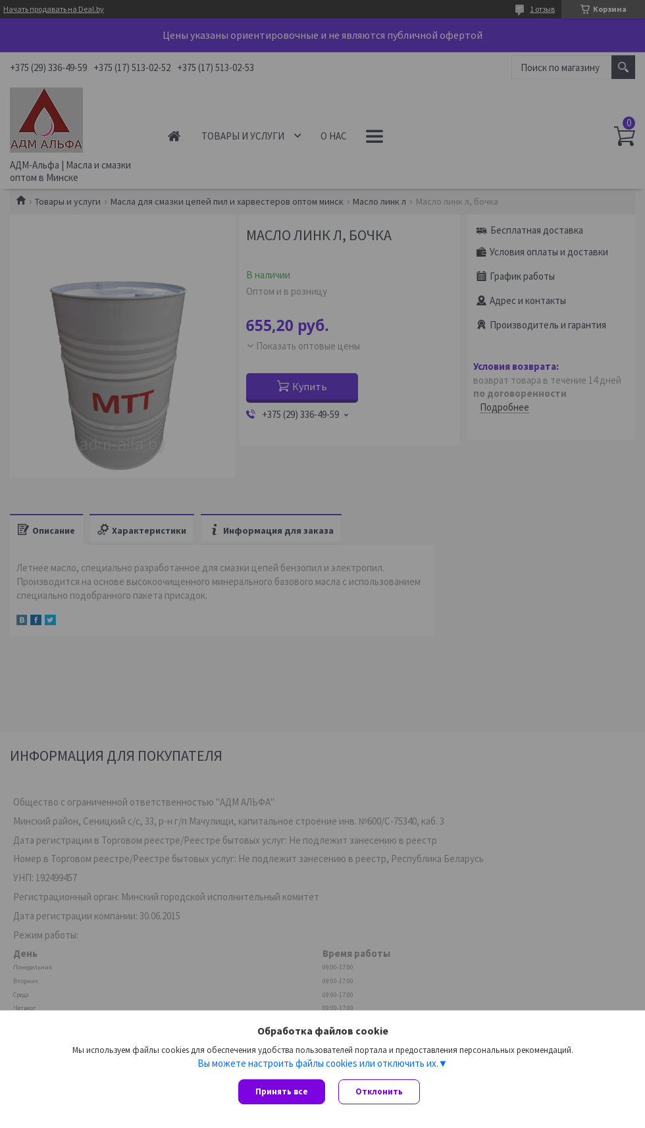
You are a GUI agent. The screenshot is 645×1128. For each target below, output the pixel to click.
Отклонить (379, 1091)
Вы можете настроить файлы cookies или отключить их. (317, 1063)
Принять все (281, 1091)
